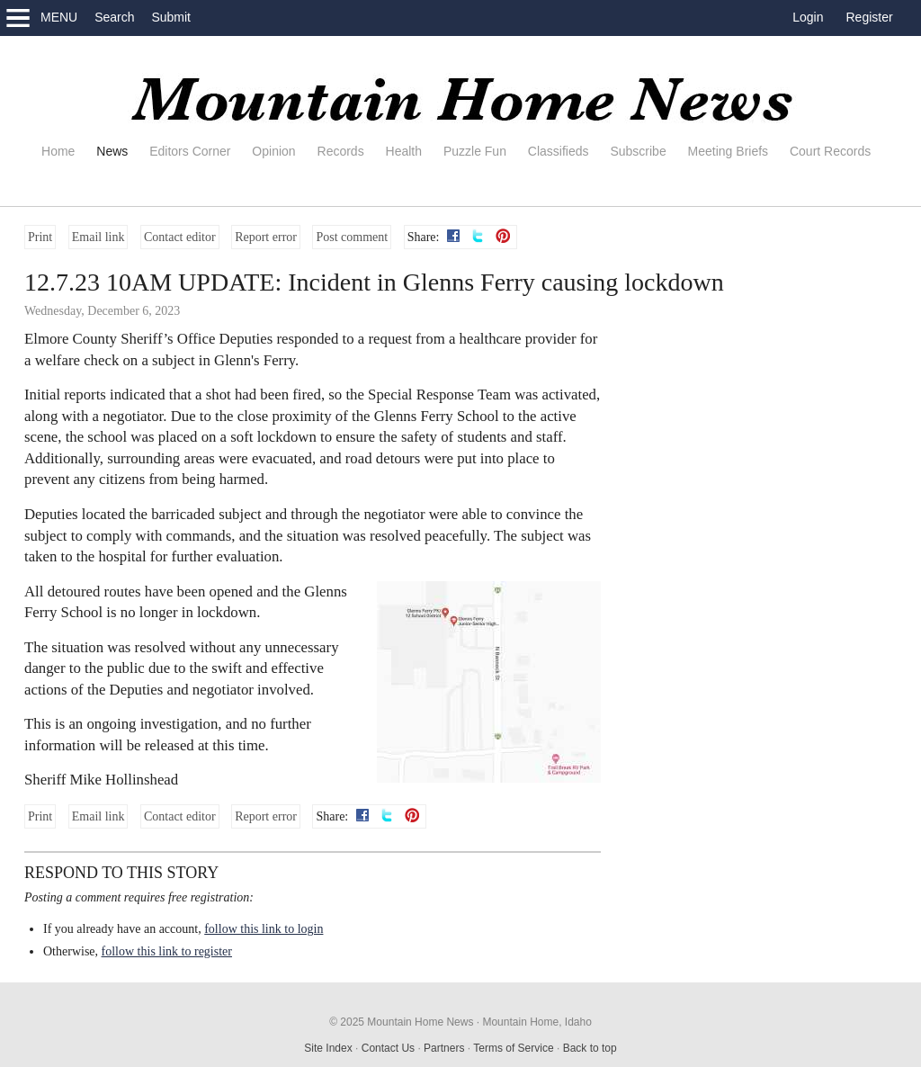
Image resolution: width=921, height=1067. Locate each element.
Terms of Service (513, 1048)
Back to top (590, 1048)
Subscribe (638, 151)
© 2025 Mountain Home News (401, 1022)
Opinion (273, 151)
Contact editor (180, 237)
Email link (98, 237)
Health (404, 151)
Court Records (830, 151)
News (112, 151)
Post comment (352, 237)
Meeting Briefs (728, 151)
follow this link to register (167, 951)
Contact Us (388, 1048)
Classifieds (558, 151)
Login (807, 17)
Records (340, 151)
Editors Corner (189, 151)
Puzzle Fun (474, 151)
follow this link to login (263, 929)
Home (58, 151)
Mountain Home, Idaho (536, 1022)
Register (869, 17)
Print (40, 237)
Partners (444, 1048)
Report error (266, 237)
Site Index (328, 1048)
